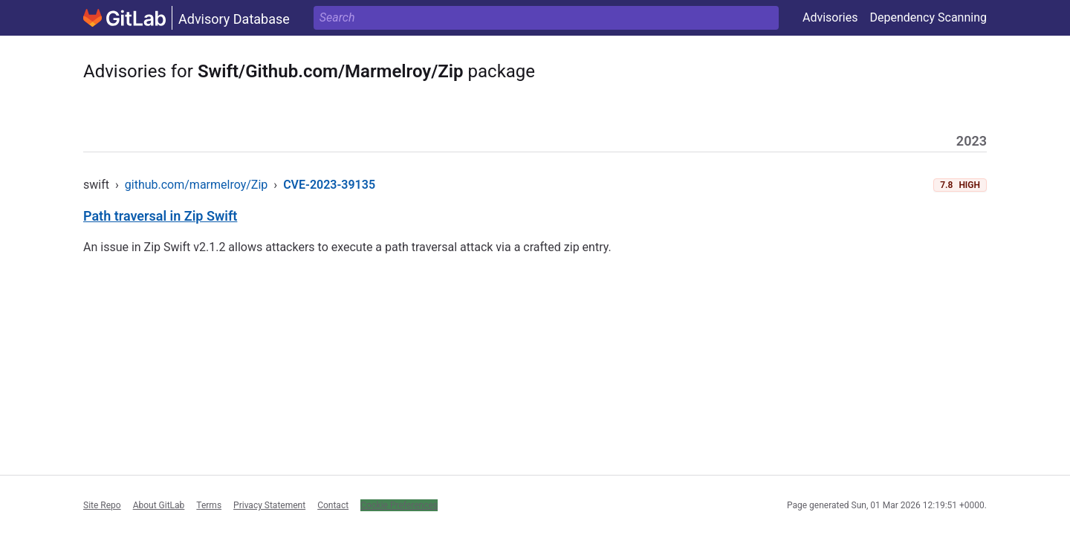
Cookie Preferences (399, 505)
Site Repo (102, 505)
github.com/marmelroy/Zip (196, 185)
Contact (332, 505)
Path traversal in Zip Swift (160, 216)
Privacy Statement (269, 505)
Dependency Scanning (928, 17)
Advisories (830, 17)
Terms (208, 505)
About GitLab (159, 505)
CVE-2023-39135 (329, 185)
